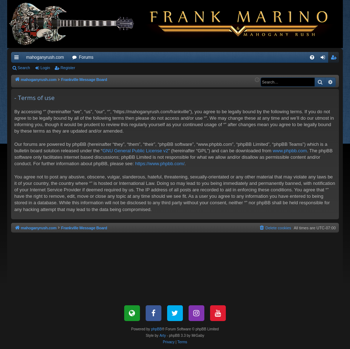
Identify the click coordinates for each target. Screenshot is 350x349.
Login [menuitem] (324, 59)
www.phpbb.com (290, 150)
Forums (86, 57)
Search (24, 68)
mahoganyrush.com (45, 57)
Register (67, 68)
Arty (163, 336)
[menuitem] (312, 57)
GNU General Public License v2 (135, 150)
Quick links (18, 59)
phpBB (156, 329)
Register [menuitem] (335, 59)
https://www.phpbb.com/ (159, 163)
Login (45, 68)
